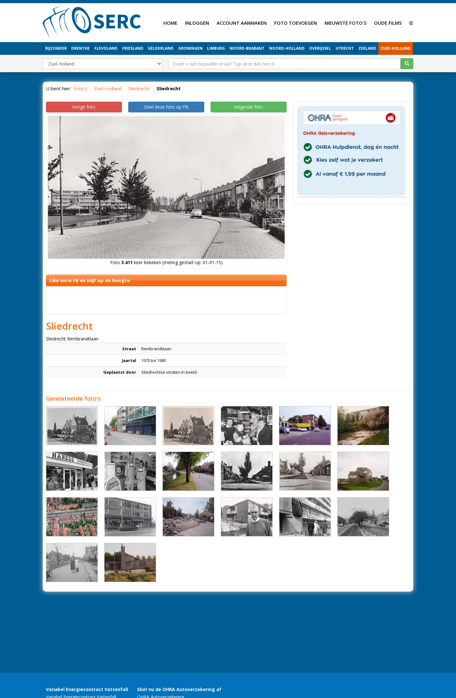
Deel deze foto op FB (166, 107)
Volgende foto (248, 107)
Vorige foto (83, 107)
